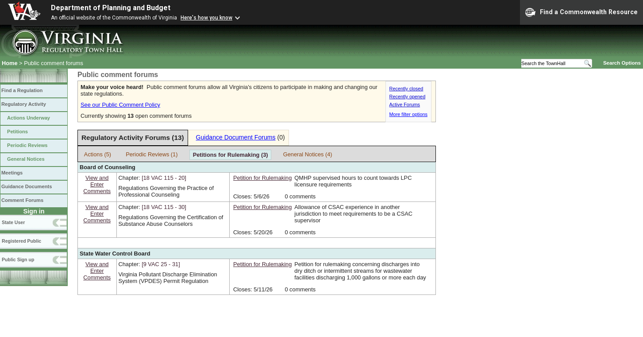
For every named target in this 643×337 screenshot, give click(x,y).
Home (10, 63)
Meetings (12, 172)
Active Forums (404, 104)
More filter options (408, 114)
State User (13, 222)
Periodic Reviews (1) (151, 154)
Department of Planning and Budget (110, 8)
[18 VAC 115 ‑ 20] (164, 177)
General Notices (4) (307, 154)
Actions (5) (97, 154)
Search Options (622, 63)
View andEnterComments (97, 184)
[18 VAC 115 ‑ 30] (164, 207)
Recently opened (407, 96)
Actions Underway (28, 117)
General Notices (26, 159)
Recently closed (406, 88)
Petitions (17, 131)
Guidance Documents (26, 186)
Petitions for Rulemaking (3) (230, 154)
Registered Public (21, 241)
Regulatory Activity (23, 104)
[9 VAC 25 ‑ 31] (161, 264)
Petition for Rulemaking (262, 177)
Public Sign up (18, 259)
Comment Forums (22, 200)
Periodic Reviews (27, 145)
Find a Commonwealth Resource (581, 12)
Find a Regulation (21, 90)
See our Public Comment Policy (120, 104)
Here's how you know (206, 18)
